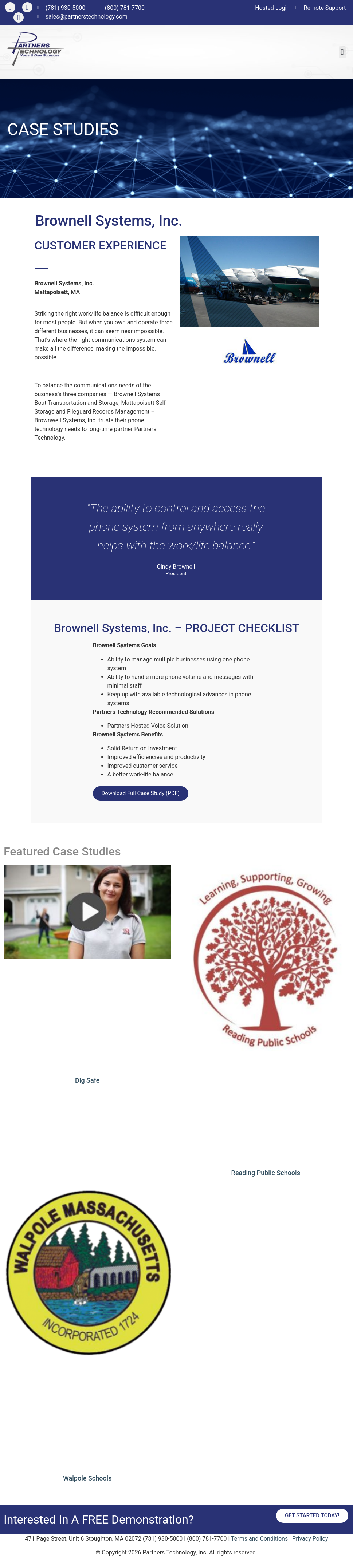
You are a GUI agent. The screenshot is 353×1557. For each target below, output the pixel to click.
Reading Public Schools (265, 1173)
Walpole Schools (87, 1478)
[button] (342, 52)
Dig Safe (87, 1080)
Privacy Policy (310, 1538)
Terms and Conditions (259, 1538)
